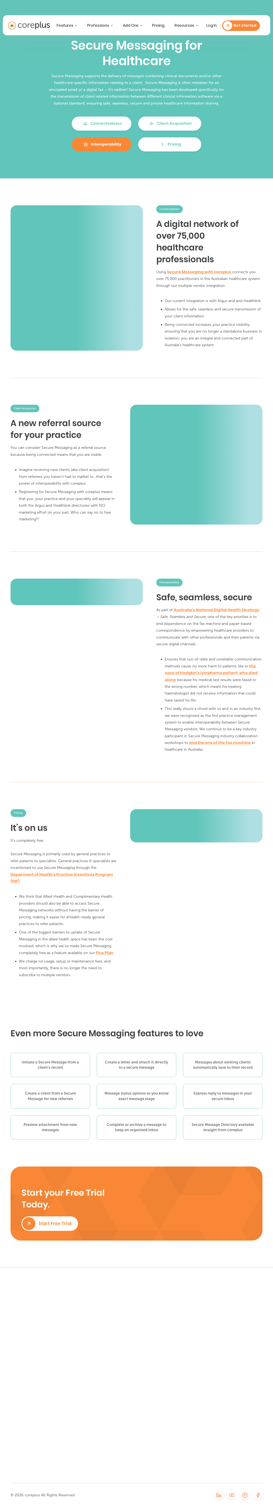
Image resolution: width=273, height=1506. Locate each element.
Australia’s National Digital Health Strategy (216, 609)
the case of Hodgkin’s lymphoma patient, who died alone (211, 672)
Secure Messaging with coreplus (199, 271)
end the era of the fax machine (220, 742)
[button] (66, 25)
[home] (29, 25)
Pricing (158, 25)
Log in (211, 25)
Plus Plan (104, 952)
